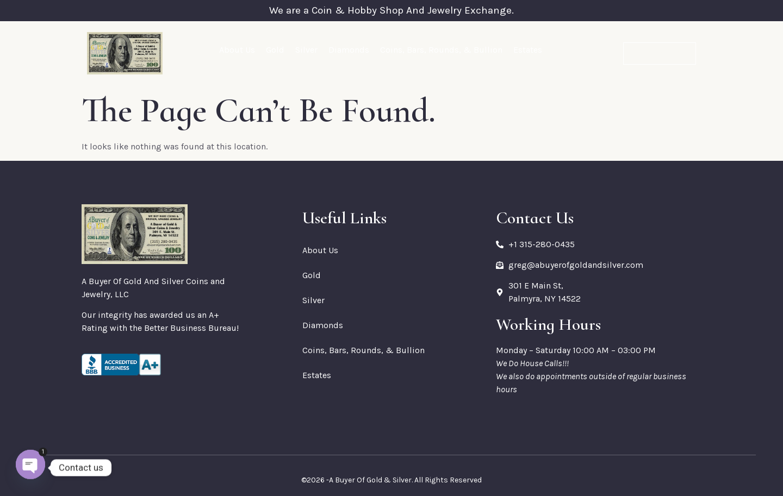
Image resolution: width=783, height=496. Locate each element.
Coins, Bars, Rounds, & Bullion (441, 50)
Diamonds (348, 50)
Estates (527, 50)
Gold (275, 50)
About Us (237, 50)
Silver (306, 50)
